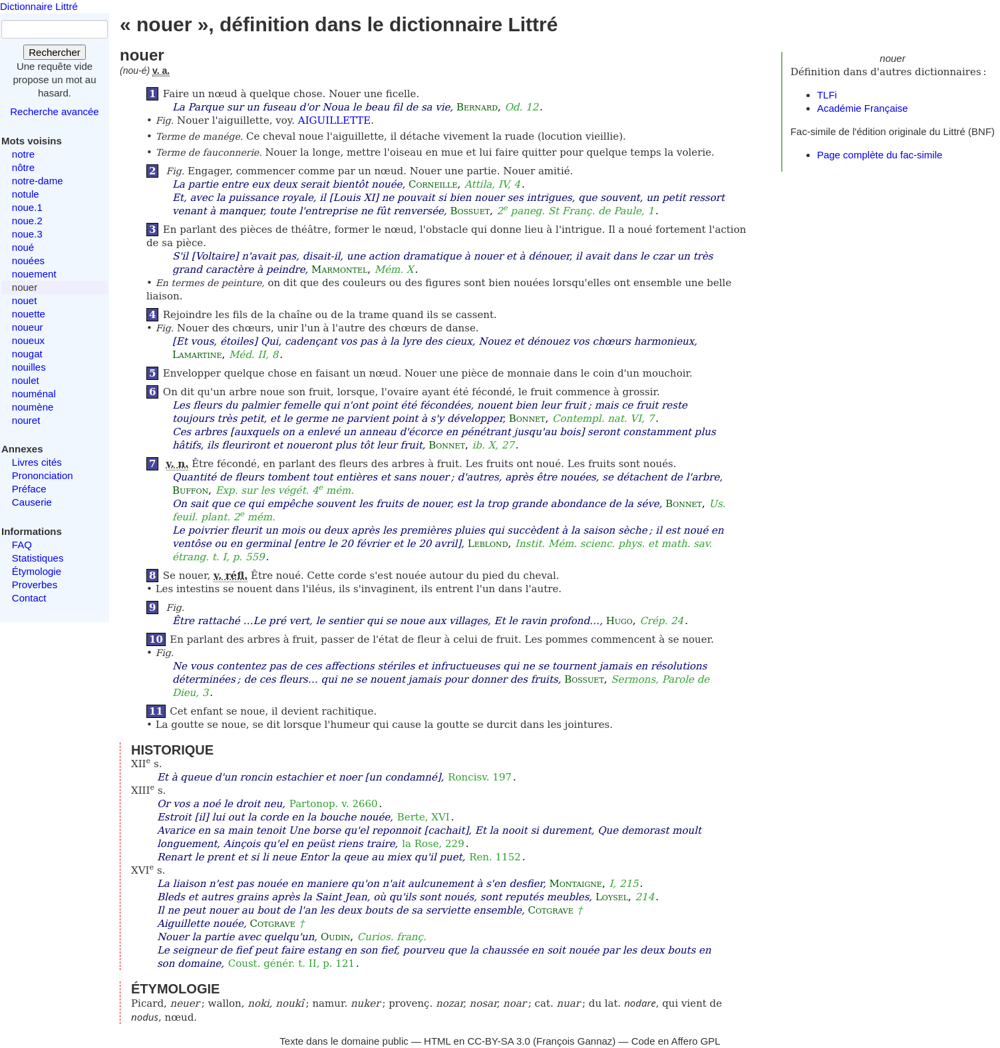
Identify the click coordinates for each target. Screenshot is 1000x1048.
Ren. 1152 (495, 857)
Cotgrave (551, 910)
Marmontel (339, 269)
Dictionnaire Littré (39, 6)
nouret (26, 420)
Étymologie (36, 571)
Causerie (32, 502)
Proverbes (34, 584)
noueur (27, 327)
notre (23, 154)
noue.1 (27, 207)
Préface (29, 488)
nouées (28, 260)
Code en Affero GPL (676, 1041)
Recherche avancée (54, 111)
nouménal (34, 393)
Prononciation (42, 475)
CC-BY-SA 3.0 (498, 1041)
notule (25, 194)
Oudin (335, 937)
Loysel (611, 897)
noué (23, 247)
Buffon (190, 490)
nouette (28, 313)
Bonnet (527, 419)
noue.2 (27, 220)
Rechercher (55, 52)
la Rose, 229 (433, 844)
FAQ (22, 544)
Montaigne (575, 884)
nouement (34, 273)
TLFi (827, 94)
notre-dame (37, 180)
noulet (25, 380)
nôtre (23, 167)
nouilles (29, 367)
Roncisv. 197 (480, 777)
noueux (28, 340)
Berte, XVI (423, 817)
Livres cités (37, 462)
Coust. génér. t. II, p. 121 (291, 963)
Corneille (433, 184)
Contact (29, 598)
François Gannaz (574, 1041)
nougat (27, 353)
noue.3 (27, 234)
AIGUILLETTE (334, 120)
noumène (33, 407)
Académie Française (862, 108)
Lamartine (197, 355)
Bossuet (470, 211)
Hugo (619, 621)
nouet (24, 300)
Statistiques (38, 558)
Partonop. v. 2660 (333, 804)
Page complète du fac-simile (879, 154)
